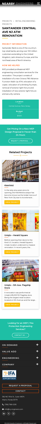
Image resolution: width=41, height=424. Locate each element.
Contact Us (20, 335)
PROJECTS (7, 21)
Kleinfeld (9, 185)
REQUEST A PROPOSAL (20, 386)
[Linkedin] (3, 413)
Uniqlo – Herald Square (16, 235)
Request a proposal (20, 141)
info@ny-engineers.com (12, 409)
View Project (12, 202)
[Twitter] (8, 413)
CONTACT (21, 391)
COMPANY (8, 364)
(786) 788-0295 (9, 405)
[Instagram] (13, 413)
